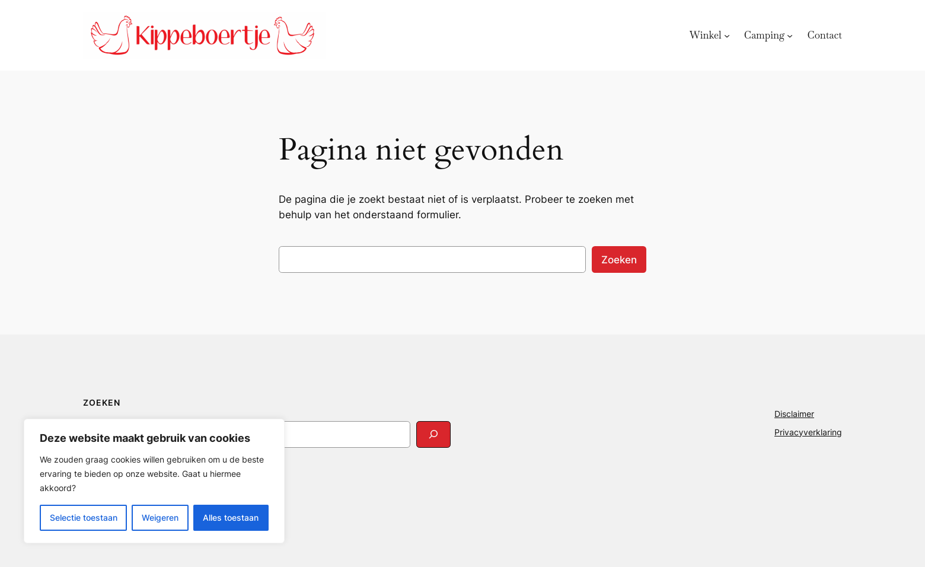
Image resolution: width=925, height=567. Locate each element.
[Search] (433, 434)
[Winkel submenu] (727, 35)
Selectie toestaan (83, 517)
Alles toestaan (231, 517)
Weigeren (160, 517)
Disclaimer (794, 414)
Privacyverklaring (808, 432)
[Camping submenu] (790, 35)
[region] (154, 481)
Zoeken (619, 260)
